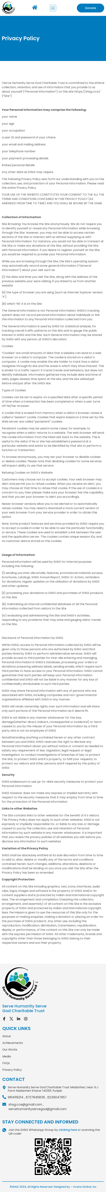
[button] (53, 8)
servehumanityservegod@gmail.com (37, 1109)
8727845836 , (36, 1097)
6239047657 (57, 1097)
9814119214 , (16, 1097)
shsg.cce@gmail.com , (26, 1104)
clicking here (68, 1130)
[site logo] (53, 983)
